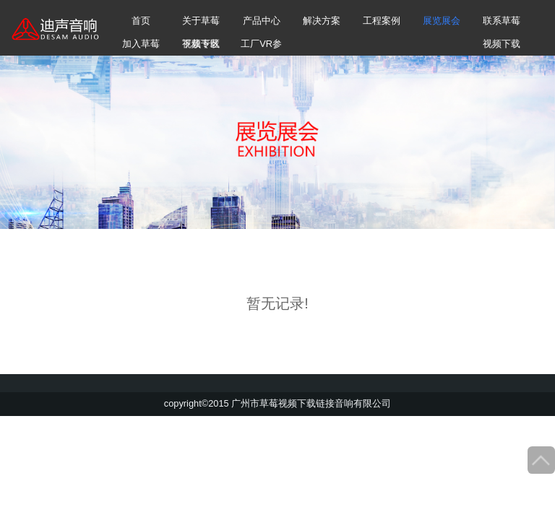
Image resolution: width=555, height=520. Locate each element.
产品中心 (261, 20)
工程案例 (381, 20)
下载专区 (201, 43)
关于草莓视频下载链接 (201, 23)
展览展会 (441, 20)
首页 (141, 20)
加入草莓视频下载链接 (141, 47)
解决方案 (321, 20)
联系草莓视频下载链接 (501, 23)
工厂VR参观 (261, 47)
